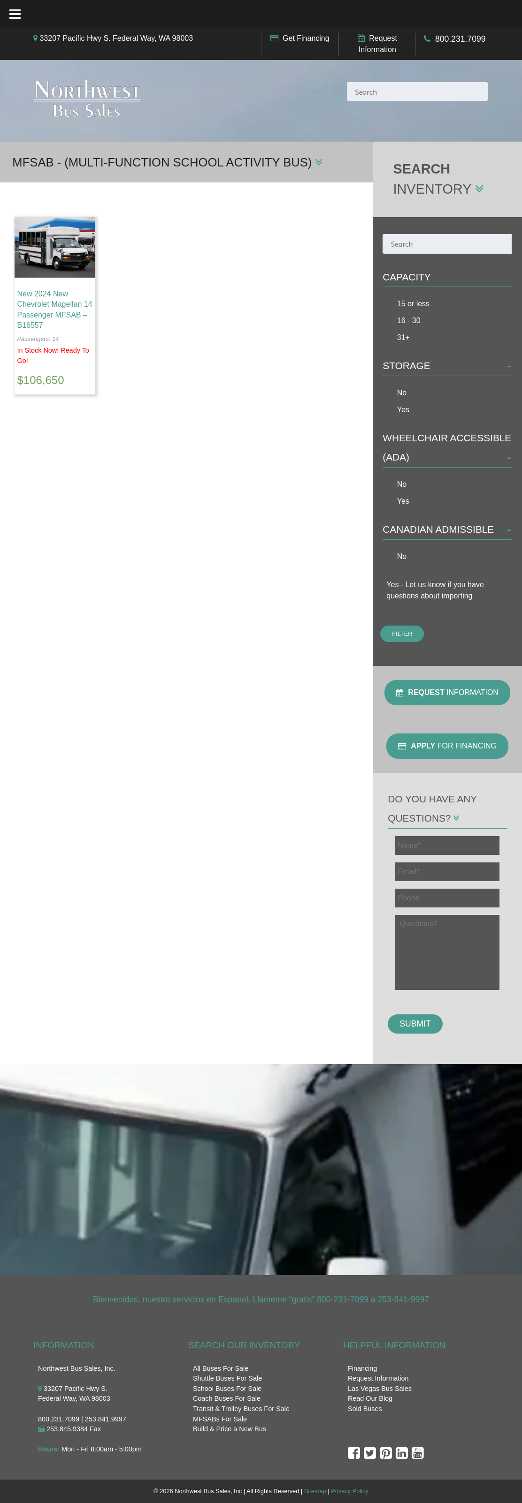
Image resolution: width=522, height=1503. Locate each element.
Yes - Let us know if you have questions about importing (435, 590)
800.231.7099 (460, 39)
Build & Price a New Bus (229, 1429)
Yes (403, 410)
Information (447, 692)
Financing (362, 1368)
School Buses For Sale (227, 1388)
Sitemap (315, 1491)
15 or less (413, 304)
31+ (403, 337)
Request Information (378, 1378)
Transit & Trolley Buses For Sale (241, 1408)
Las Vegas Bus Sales (380, 1388)
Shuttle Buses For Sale (227, 1378)
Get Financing (306, 38)
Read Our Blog (370, 1398)
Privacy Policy (349, 1491)
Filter (402, 633)
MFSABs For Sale (220, 1419)
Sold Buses (365, 1408)
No (402, 393)
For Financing (447, 746)
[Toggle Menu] (15, 14)
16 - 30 (409, 321)
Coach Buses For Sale (227, 1398)
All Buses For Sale (220, 1368)
